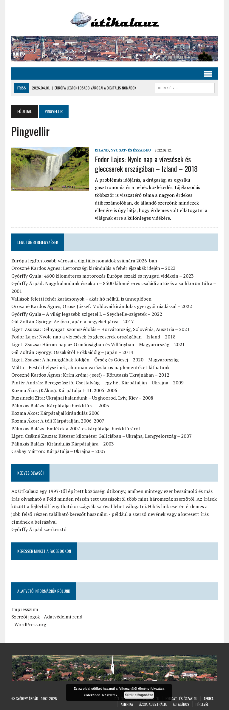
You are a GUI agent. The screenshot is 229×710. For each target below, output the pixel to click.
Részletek (109, 695)
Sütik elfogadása (139, 695)
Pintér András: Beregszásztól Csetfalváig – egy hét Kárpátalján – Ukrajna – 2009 (97, 382)
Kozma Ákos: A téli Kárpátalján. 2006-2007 (57, 420)
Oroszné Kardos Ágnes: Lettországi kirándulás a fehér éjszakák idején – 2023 (93, 268)
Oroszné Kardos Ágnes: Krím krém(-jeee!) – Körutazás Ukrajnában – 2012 (90, 375)
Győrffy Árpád (27, 698)
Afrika (208, 698)
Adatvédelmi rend (63, 616)
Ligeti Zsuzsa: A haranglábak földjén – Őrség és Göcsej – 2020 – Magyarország (95, 359)
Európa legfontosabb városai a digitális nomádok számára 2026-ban (84, 260)
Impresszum (24, 609)
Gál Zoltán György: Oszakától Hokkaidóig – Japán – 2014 (72, 352)
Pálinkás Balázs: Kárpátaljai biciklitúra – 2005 (60, 405)
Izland (102, 150)
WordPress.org (30, 624)
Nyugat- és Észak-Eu (131, 150)
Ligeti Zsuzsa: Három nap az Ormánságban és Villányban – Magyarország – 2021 (98, 344)
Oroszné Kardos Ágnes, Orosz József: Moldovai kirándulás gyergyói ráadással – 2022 (101, 306)
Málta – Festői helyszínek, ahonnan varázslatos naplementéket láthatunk (90, 367)
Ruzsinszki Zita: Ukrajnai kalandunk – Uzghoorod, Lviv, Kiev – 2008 (82, 398)
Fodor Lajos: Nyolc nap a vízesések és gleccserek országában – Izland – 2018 (146, 164)
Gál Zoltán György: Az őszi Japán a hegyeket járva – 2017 (72, 321)
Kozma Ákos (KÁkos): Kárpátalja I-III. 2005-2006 (64, 390)
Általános (181, 704)
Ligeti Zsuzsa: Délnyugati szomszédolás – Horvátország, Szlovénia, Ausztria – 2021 (100, 329)
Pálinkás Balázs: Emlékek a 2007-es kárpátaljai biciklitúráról (75, 428)
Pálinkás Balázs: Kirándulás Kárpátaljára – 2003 (62, 443)
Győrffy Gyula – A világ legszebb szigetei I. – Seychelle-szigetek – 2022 (86, 314)
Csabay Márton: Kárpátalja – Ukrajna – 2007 (58, 451)
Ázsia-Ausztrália (153, 704)
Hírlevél (202, 704)
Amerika (127, 704)
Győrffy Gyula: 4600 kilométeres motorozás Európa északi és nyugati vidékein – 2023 (102, 276)
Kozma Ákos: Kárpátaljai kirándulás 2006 (55, 413)
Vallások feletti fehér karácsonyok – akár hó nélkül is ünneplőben (81, 299)
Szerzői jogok (25, 616)
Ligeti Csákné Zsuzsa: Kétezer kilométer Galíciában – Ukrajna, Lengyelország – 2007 (101, 436)
